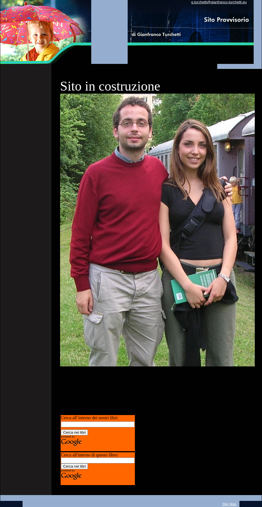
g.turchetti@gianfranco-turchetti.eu (219, 2)
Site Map (229, 504)
